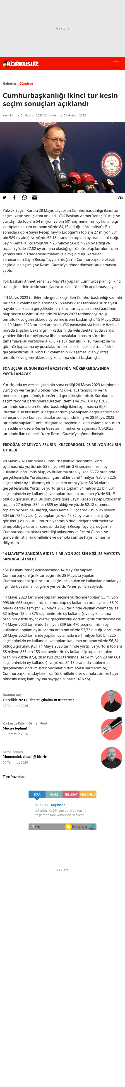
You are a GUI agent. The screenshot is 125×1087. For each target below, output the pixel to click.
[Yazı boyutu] (120, 197)
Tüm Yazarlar (14, 776)
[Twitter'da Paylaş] (4, 197)
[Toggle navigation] (116, 63)
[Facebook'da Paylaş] (14, 197)
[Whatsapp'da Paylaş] (24, 197)
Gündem (26, 83)
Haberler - (10, 83)
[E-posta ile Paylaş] (34, 197)
